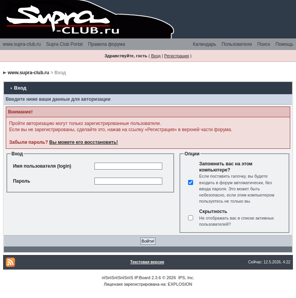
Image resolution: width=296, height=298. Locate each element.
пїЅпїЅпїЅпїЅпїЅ (117, 277)
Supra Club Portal (64, 44)
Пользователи (237, 44)
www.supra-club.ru (22, 44)
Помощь (284, 44)
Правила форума (106, 44)
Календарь (204, 44)
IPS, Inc (185, 277)
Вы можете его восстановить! (83, 142)
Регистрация (176, 55)
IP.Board (142, 277)
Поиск (263, 44)
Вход (156, 55)
